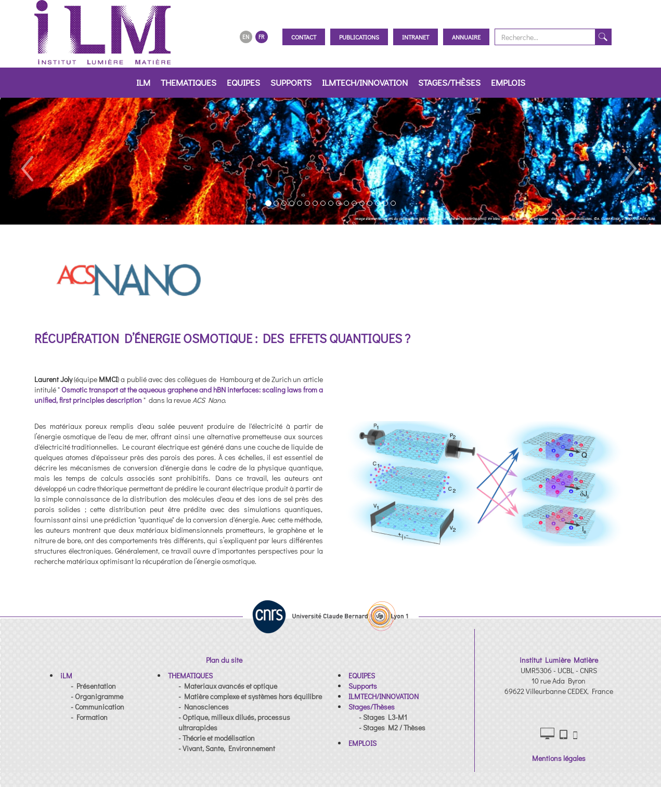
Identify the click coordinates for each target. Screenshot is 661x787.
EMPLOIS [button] (508, 82)
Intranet (415, 37)
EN (245, 37)
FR (261, 37)
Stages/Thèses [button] (449, 82)
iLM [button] (143, 82)
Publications (359, 37)
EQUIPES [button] (243, 82)
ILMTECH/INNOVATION (365, 82)
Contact (303, 37)
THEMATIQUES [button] (188, 82)
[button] (26, 161)
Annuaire (466, 37)
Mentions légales (559, 758)
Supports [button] (291, 82)
